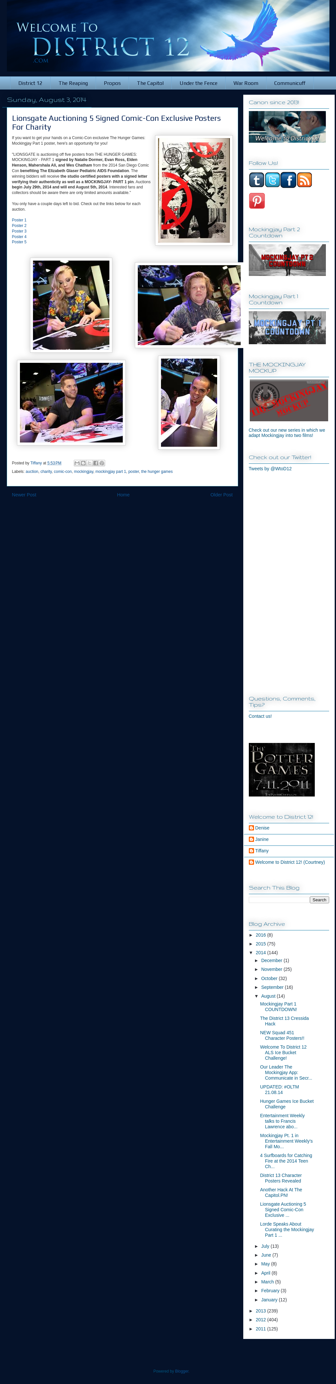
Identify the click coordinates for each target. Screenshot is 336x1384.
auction (32, 471)
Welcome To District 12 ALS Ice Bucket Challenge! (283, 1052)
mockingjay (83, 471)
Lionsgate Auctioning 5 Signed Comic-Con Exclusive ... (283, 1209)
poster (133, 471)
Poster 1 (19, 220)
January (270, 1299)
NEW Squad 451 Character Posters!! (282, 1035)
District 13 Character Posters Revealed (281, 1178)
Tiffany (262, 850)
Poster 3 (19, 231)
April (266, 1273)
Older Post (222, 494)
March (268, 1281)
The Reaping (73, 83)
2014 (261, 952)
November (272, 969)
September (273, 987)
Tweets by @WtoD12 (270, 468)
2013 (261, 1310)
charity (46, 471)
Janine (262, 839)
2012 (261, 1319)
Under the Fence (198, 83)
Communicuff (290, 83)
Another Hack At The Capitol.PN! (281, 1192)
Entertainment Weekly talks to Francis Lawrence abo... (282, 1121)
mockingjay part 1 (110, 471)
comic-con (63, 471)
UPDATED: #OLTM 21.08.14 (279, 1089)
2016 (261, 935)
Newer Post (24, 494)
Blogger (181, 1371)
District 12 (30, 83)
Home (123, 494)
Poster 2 (19, 225)
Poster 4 (19, 236)
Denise (262, 827)
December (272, 960)
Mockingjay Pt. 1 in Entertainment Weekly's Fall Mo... (286, 1141)
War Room (245, 83)
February (271, 1290)
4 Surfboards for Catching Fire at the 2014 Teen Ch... (286, 1161)
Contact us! (260, 716)
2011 (261, 1328)
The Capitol (150, 83)
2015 (261, 943)
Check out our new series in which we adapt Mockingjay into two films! (287, 432)
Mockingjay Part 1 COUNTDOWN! (278, 1006)
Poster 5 (19, 242)
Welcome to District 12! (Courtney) (290, 862)
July (266, 1246)
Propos (112, 83)
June (266, 1255)
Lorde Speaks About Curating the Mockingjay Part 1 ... (287, 1229)
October (270, 978)
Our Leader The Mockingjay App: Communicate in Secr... (286, 1072)
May (266, 1263)
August (269, 996)
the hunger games (157, 471)
